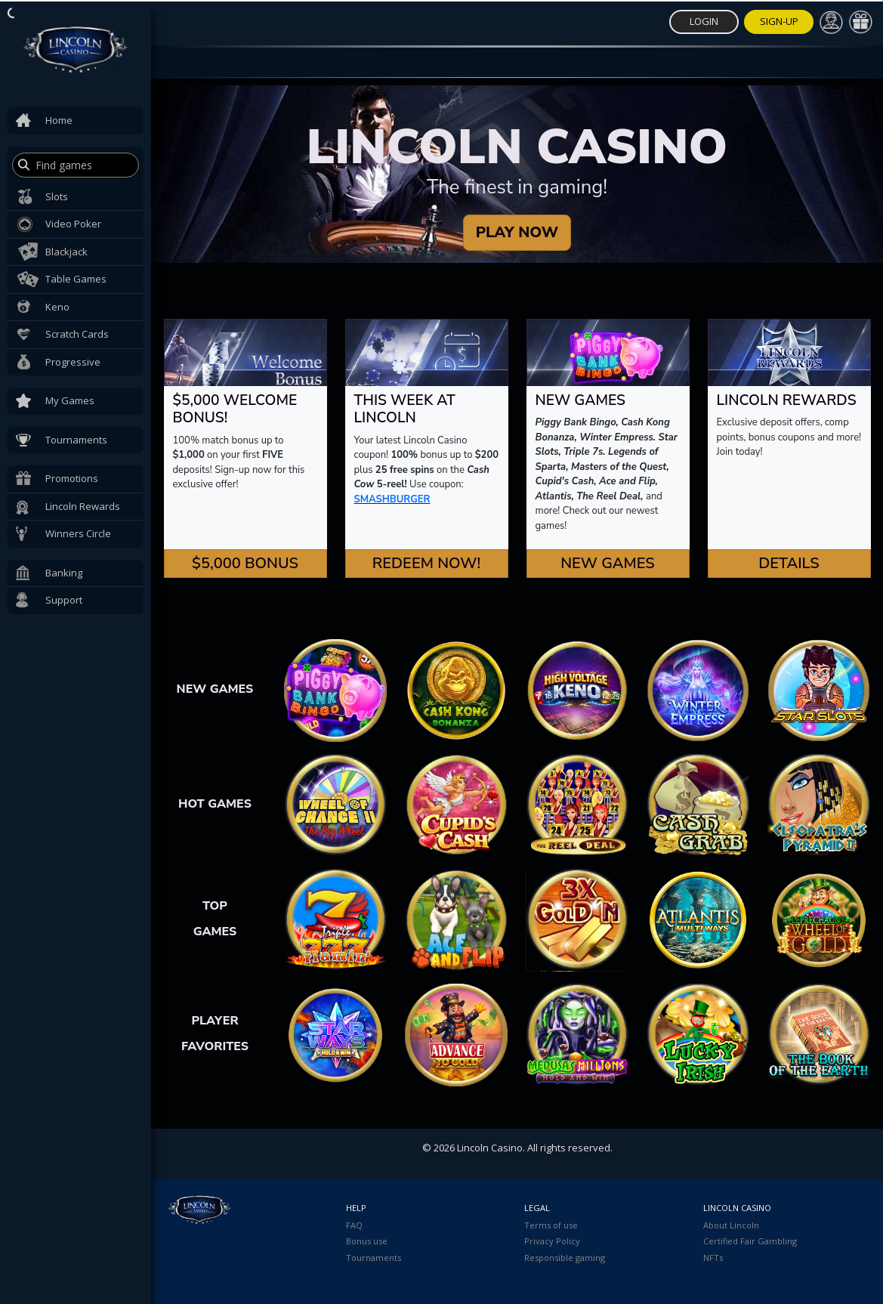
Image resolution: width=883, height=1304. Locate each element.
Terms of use (551, 1225)
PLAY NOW (517, 232)
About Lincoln (731, 1225)
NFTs (713, 1257)
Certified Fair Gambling (750, 1241)
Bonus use (366, 1241)
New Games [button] (607, 563)
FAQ (354, 1225)
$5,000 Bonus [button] (245, 563)
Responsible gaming (564, 1257)
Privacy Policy (552, 1241)
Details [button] (789, 563)
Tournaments (373, 1257)
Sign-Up (779, 21)
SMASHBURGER (392, 499)
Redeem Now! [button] (426, 563)
